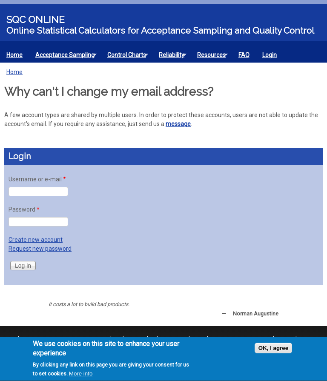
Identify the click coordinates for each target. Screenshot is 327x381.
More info (81, 375)
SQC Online (35, 19)
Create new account (36, 239)
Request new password (40, 248)
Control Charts (124, 57)
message (178, 123)
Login (269, 55)
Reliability (169, 57)
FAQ (244, 55)
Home (14, 55)
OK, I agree (273, 349)
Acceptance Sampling (63, 57)
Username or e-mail (37, 179)
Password (24, 209)
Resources (209, 57)
